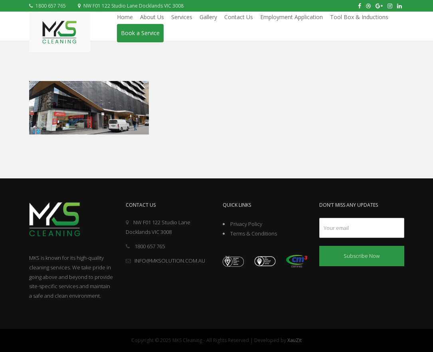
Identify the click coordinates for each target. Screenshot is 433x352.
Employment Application (291, 17)
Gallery (208, 17)
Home (125, 17)
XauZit (294, 340)
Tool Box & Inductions (359, 17)
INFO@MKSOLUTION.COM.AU (165, 260)
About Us (152, 17)
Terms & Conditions (253, 233)
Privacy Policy (246, 223)
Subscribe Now (362, 255)
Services (181, 17)
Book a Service (140, 33)
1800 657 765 (47, 5)
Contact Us (238, 17)
